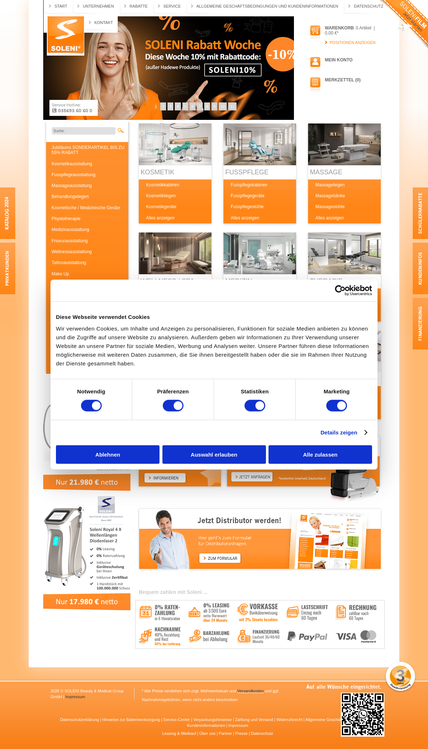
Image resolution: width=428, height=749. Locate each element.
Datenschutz (368, 6)
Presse (242, 733)
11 (232, 106)
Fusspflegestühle (247, 206)
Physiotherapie (66, 218)
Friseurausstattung (70, 240)
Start (60, 6)
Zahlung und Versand (254, 719)
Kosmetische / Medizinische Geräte (86, 207)
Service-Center (177, 719)
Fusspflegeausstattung (74, 174)
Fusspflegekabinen (249, 184)
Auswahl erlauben (214, 454)
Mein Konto (338, 59)
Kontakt (103, 22)
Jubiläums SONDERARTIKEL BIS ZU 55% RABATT (88, 150)
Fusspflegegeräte (248, 195)
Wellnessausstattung (72, 251)
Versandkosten (250, 691)
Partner (226, 733)
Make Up (60, 273)
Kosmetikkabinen (162, 184)
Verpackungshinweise (213, 719)
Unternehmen (98, 6)
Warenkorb (339, 28)
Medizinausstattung (70, 229)
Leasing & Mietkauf (179, 733)
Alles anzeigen (160, 217)
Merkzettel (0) (342, 79)
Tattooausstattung (69, 262)
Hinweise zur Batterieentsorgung (131, 719)
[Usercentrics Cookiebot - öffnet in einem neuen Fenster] (340, 290)
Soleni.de (65, 36)
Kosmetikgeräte (161, 206)
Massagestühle (330, 206)
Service (172, 6)
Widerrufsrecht (290, 719)
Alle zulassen (320, 454)
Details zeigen (338, 432)
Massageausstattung (72, 185)
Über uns (208, 733)
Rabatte (139, 6)
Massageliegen (330, 184)
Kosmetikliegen (160, 195)
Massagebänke (330, 195)
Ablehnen (107, 454)
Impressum (75, 697)
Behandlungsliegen (70, 196)
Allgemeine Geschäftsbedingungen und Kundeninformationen (267, 6)
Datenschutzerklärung (80, 719)
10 (223, 106)
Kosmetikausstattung (72, 163)
